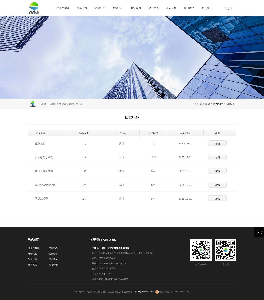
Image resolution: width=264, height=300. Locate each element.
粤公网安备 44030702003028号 (172, 292)
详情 (217, 143)
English (229, 8)
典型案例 (136, 8)
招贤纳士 (207, 8)
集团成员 (189, 8)
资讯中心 (153, 8)
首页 (207, 103)
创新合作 (171, 8)
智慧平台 (100, 8)
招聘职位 (231, 103)
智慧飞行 (118, 8)
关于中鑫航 (63, 8)
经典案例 (32, 264)
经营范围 (82, 8)
